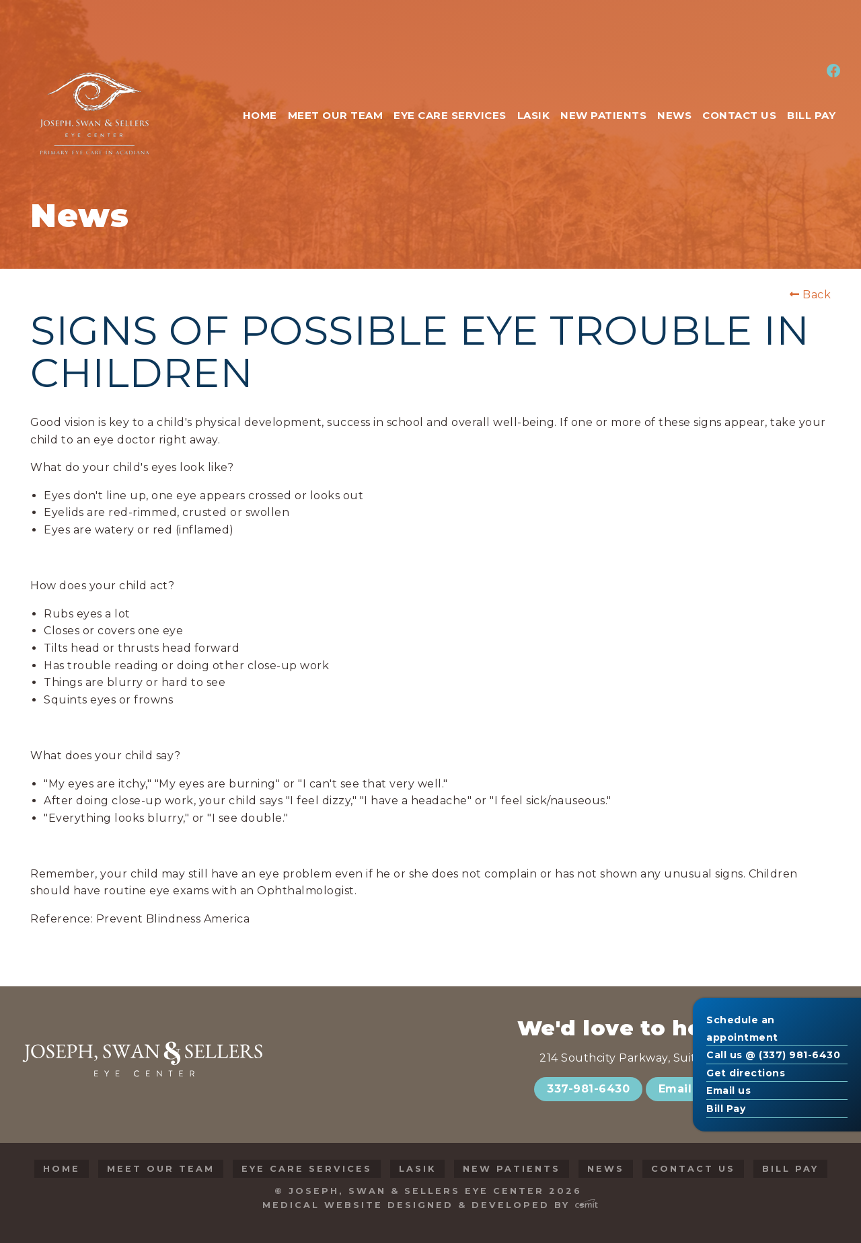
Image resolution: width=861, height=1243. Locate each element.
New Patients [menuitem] (603, 115)
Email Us (684, 1088)
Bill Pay (725, 1109)
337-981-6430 (588, 1088)
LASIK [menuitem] (533, 115)
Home (61, 1169)
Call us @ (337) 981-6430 (773, 1055)
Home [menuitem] (260, 115)
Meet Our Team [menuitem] (335, 115)
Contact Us (693, 1169)
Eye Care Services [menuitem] (450, 115)
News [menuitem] (674, 115)
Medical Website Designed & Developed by (430, 1205)
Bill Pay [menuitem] (811, 115)
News (605, 1169)
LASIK (417, 1169)
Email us (728, 1090)
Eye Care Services (306, 1169)
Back (810, 295)
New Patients (511, 1169)
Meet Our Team (161, 1169)
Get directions (745, 1073)
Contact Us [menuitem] (739, 115)
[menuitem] (831, 71)
